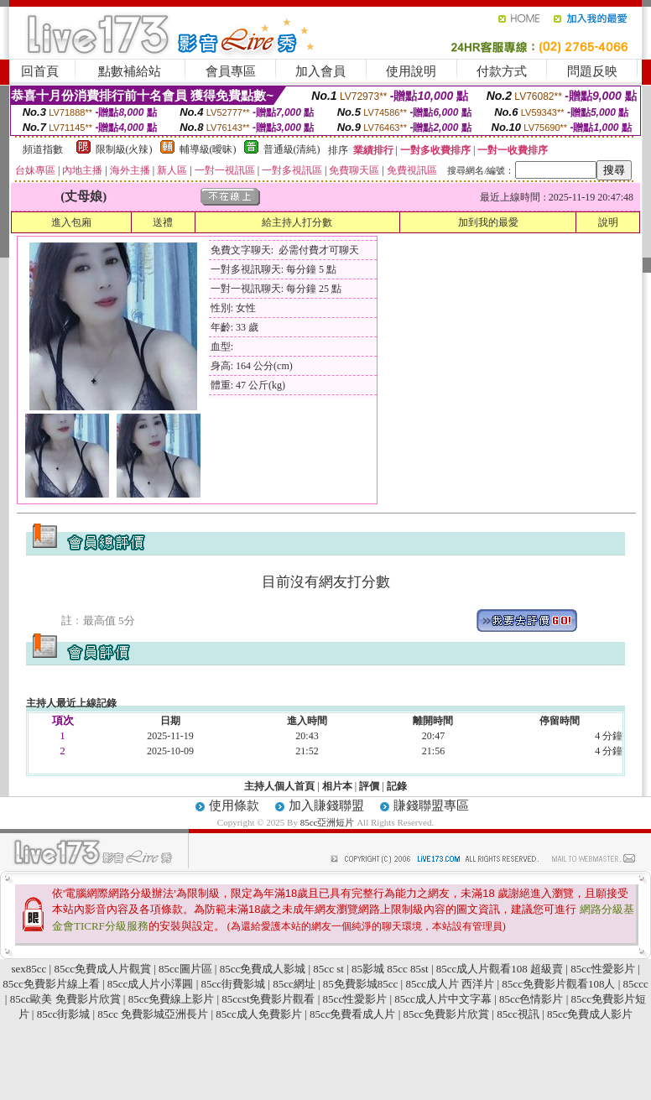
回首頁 (40, 71)
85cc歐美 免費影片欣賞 (65, 999)
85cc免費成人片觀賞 (102, 968)
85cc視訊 (518, 1014)
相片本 (337, 786)
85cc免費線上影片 (171, 999)
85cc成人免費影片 (259, 1014)
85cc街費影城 (233, 983)
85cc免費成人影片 (590, 1014)
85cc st (328, 968)
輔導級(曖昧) (208, 149)
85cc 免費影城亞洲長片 (152, 1014)
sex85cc (28, 968)
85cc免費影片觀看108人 (558, 983)
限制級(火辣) (124, 149)
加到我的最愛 (488, 222)
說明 (608, 222)
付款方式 (502, 71)
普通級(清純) (291, 149)
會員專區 (231, 71)
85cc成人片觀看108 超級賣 (499, 968)
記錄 (397, 786)
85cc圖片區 (185, 968)
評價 (369, 786)
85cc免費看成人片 (353, 1014)
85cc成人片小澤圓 (150, 983)
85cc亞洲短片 (328, 822)
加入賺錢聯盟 (326, 805)
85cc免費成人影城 (263, 968)
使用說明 (411, 71)
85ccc (635, 983)
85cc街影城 (64, 1014)
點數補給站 (129, 71)
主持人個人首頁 (279, 786)
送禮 (163, 222)
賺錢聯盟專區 (431, 805)
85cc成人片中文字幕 (443, 999)
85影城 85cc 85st (390, 968)
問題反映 (592, 71)
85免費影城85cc (360, 983)
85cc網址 (294, 983)
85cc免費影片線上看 (51, 983)
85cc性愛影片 (602, 968)
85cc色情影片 (531, 999)
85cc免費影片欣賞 (447, 1014)
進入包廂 (71, 222)
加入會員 (320, 71)
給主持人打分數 (297, 222)
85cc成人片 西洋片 (449, 983)
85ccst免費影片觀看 (268, 999)
